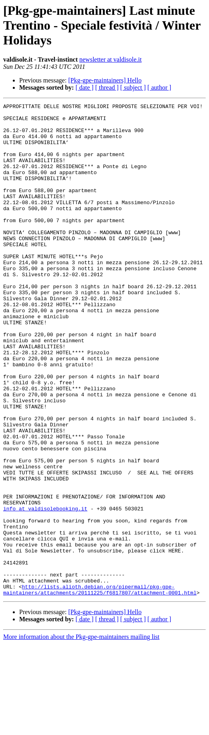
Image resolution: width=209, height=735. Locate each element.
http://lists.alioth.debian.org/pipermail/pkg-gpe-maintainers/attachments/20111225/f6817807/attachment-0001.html (100, 680)
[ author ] (159, 87)
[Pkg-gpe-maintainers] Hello (105, 80)
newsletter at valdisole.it (111, 59)
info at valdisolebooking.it (45, 582)
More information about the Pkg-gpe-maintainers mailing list (81, 728)
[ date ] (85, 87)
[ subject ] (133, 87)
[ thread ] (107, 87)
